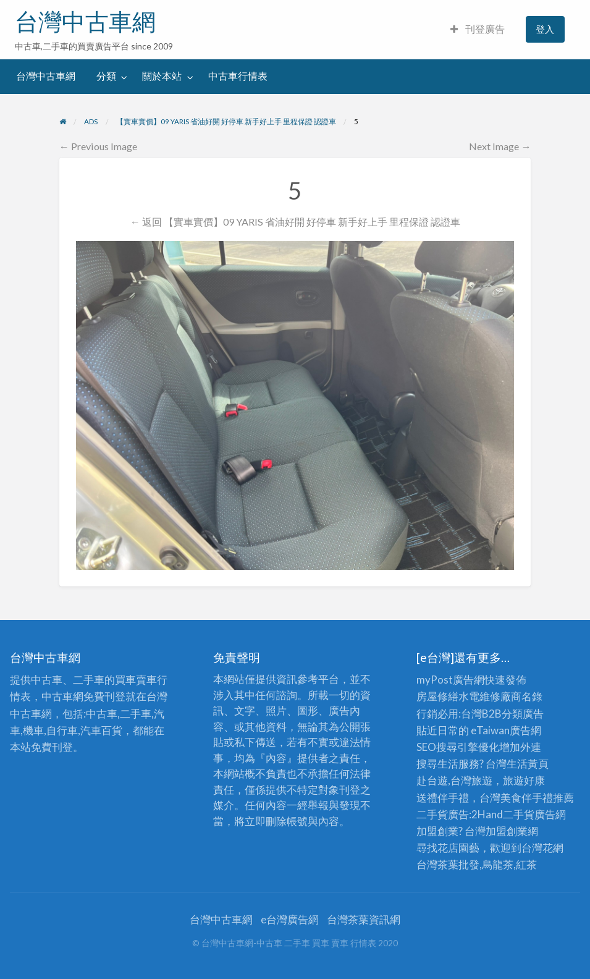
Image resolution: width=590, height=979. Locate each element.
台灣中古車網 (85, 21)
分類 (106, 76)
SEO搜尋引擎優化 (457, 746)
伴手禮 (537, 797)
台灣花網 (542, 847)
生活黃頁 (528, 763)
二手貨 (518, 814)
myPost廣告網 (450, 679)
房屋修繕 (437, 696)
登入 (545, 29)
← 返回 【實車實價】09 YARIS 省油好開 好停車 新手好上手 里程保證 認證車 (295, 221)
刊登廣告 (477, 29)
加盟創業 (507, 830)
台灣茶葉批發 (447, 864)
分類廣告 (523, 713)
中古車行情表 (238, 76)
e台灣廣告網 (290, 919)
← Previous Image (98, 146)
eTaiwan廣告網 (506, 730)
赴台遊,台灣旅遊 (454, 780)
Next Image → (500, 146)
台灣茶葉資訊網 (363, 919)
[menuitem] (477, 29)
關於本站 (162, 76)
